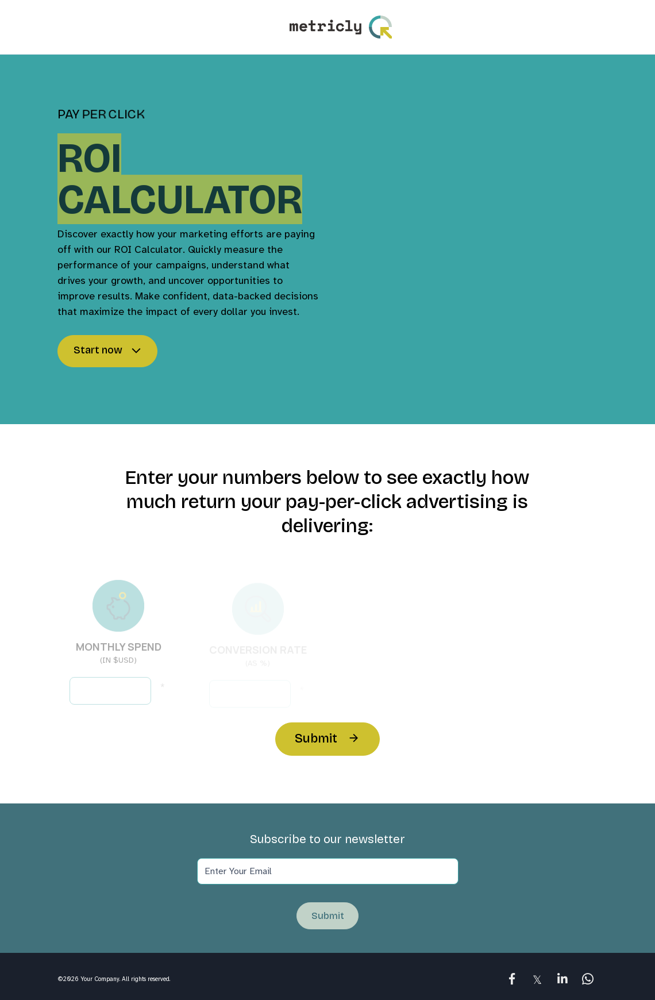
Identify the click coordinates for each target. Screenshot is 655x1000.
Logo (341, 27)
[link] (512, 979)
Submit (316, 738)
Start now (98, 350)
